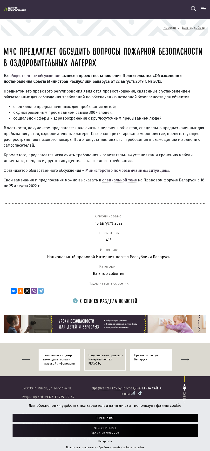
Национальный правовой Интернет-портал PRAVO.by (105, 359)
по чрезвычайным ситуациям (141, 170)
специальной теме (119, 180)
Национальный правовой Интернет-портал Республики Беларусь (108, 257)
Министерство (99, 170)
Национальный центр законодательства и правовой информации (59, 359)
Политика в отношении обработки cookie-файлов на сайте (105, 447)
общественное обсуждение (34, 75)
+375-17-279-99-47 (61, 397)
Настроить (105, 441)
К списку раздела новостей (105, 301)
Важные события (108, 273)
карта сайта (151, 388)
